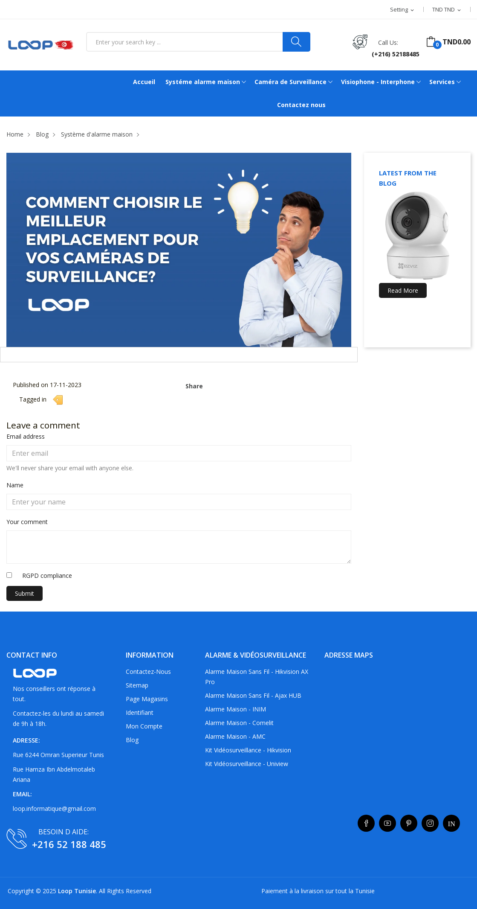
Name (14, 485)
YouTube (387, 823)
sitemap (137, 685)
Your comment (27, 522)
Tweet (226, 383)
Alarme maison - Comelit (239, 723)
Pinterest (408, 823)
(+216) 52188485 (395, 54)
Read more (402, 290)
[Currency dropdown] (447, 9)
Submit (24, 593)
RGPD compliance (47, 575)
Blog (132, 740)
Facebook (366, 823)
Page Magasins (147, 699)
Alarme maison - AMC (235, 736)
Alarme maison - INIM (235, 709)
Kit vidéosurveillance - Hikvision (248, 750)
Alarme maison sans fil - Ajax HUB (253, 695)
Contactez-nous (148, 671)
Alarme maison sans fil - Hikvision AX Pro (256, 676)
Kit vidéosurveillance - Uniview (246, 764)
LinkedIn (451, 823)
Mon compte (144, 726)
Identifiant (139, 712)
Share (213, 383)
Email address (25, 436)
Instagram (430, 823)
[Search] (296, 42)
